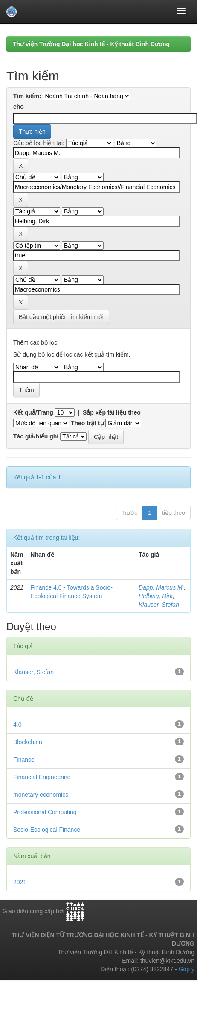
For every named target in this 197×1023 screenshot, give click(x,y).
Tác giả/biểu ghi (35, 436)
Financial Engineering (42, 777)
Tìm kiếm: (27, 96)
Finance (24, 759)
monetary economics (40, 794)
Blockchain (27, 742)
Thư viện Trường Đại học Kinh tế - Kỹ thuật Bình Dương (91, 44)
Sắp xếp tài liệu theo (112, 412)
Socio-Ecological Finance (46, 829)
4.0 (17, 724)
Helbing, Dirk (156, 596)
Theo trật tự (87, 423)
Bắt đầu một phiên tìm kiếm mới (61, 316)
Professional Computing (45, 812)
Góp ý (186, 969)
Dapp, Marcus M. (161, 587)
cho (18, 106)
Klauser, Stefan (159, 604)
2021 (19, 882)
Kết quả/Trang (33, 412)
